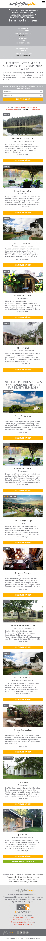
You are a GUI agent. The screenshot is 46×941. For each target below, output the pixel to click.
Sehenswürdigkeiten (23, 33)
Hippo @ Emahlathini (23, 191)
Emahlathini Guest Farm (23, 139)
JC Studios (22, 835)
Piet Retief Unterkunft (20, 107)
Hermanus (34, 882)
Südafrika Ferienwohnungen (22, 13)
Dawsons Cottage (23, 573)
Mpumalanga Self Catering (22, 920)
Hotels (23, 51)
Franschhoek (11, 877)
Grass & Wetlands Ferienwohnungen (23, 17)
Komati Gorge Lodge (22, 521)
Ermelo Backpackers (23, 730)
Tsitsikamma (13, 882)
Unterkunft (23, 35)
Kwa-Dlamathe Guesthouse (23, 625)
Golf (23, 40)
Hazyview (11, 879)
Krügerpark (21, 879)
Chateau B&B (23, 348)
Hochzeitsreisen (23, 43)
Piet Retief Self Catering (23, 924)
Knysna (36, 877)
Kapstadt (28, 875)
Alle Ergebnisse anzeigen (23, 862)
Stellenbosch (38, 875)
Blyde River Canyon (25, 877)
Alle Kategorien (23, 48)
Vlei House (23, 782)
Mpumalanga (23, 28)
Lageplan (23, 38)
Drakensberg (32, 879)
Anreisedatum (41, 91)
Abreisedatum (41, 95)
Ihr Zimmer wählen (23, 160)
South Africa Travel (17, 917)
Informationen (23, 31)
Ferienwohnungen (23, 56)
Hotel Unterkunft (32, 107)
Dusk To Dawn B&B (22, 243)
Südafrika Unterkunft (28, 10)
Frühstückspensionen (23, 53)
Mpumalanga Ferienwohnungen (22, 15)
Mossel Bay (24, 882)
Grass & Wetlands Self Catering (22, 922)
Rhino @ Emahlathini (23, 295)
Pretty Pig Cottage (23, 416)
